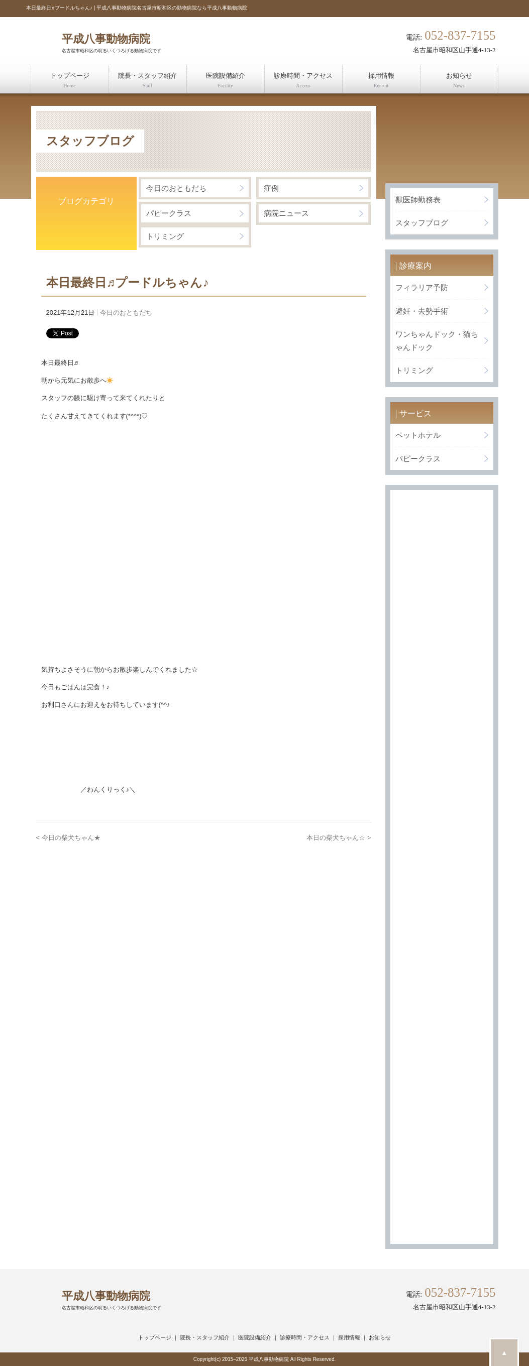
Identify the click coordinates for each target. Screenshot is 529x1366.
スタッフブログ (421, 222)
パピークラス (168, 213)
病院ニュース (286, 213)
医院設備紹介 (254, 1337)
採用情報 (349, 1337)
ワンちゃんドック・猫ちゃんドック (436, 340)
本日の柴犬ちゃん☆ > (338, 837)
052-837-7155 (460, 36)
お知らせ (380, 1337)
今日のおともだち (176, 188)
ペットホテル (418, 435)
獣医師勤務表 (418, 199)
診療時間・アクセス (305, 1337)
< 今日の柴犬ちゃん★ (68, 837)
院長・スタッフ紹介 (205, 1337)
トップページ (154, 1337)
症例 (271, 188)
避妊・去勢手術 (421, 311)
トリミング (165, 236)
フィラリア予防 (421, 287)
